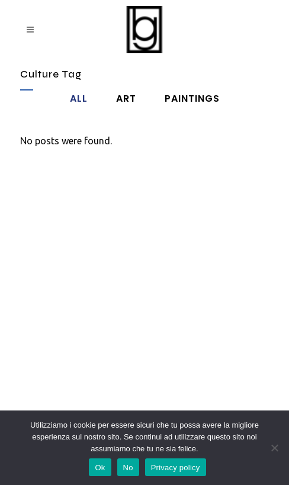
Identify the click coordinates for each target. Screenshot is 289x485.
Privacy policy (175, 467)
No (128, 467)
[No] (274, 448)
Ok (100, 467)
